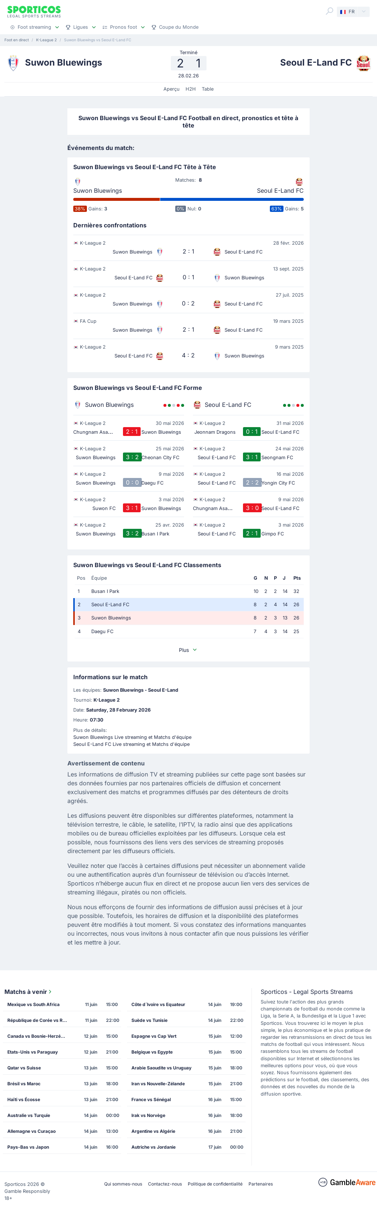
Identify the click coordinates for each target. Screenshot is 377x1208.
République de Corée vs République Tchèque (39, 1020)
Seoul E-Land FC (280, 190)
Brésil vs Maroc (23, 1083)
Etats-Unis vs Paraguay (32, 1052)
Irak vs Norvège (148, 1115)
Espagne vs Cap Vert (153, 1036)
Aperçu (171, 89)
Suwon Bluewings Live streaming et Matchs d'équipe (132, 737)
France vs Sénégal (151, 1099)
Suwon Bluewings (97, 190)
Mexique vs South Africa (33, 1004)
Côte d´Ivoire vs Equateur (158, 1004)
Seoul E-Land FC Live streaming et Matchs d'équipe (131, 744)
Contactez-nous (165, 1184)
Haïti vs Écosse (23, 1099)
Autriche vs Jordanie (153, 1147)
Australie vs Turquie (28, 1115)
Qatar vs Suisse (24, 1068)
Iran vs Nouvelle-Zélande (158, 1083)
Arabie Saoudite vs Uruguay (161, 1068)
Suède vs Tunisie (149, 1020)
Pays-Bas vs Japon (28, 1147)
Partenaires (261, 1184)
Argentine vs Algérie (153, 1131)
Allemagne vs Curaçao (31, 1131)
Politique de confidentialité (215, 1184)
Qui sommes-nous (123, 1184)
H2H (191, 89)
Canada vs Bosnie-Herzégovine (39, 1036)
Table (208, 89)
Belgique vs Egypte (152, 1052)
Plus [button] (188, 650)
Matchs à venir (28, 991)
